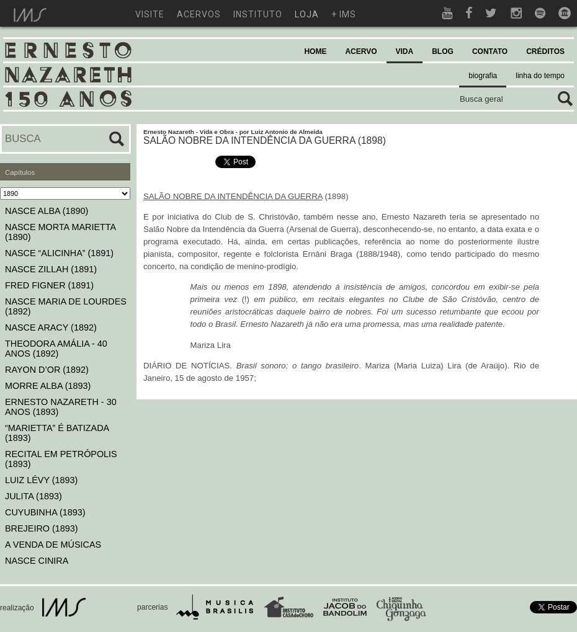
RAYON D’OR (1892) (47, 370)
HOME (315, 51)
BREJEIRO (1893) (41, 528)
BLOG (443, 51)
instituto (257, 14)
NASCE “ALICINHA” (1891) (59, 253)
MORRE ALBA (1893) (48, 386)
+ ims (343, 14)
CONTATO (490, 51)
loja (307, 14)
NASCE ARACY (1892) (51, 327)
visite (149, 14)
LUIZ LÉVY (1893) (41, 480)
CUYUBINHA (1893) (45, 512)
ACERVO (361, 51)
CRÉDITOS (545, 51)
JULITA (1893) (33, 496)
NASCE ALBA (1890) (46, 211)
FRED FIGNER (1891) (49, 285)
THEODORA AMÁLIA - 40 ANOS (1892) (56, 348)
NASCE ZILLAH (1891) (51, 269)
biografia (482, 75)
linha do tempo (540, 75)
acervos (199, 14)
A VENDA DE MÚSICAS (53, 545)
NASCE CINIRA (36, 561)
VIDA (405, 51)
